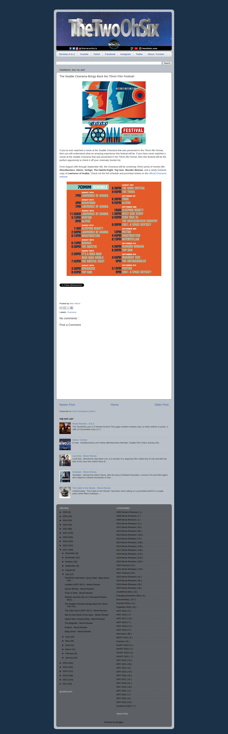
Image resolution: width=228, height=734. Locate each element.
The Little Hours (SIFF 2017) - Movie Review (86, 610)
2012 (65, 679)
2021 (65, 533)
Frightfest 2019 (123, 607)
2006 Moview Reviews (127, 512)
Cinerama (71, 312)
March (68, 649)
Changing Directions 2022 (129, 595)
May (67, 641)
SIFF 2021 (121, 691)
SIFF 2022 (121, 694)
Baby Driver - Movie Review (78, 631)
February (69, 653)
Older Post (162, 404)
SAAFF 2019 (122, 652)
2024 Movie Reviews (126, 584)
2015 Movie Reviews (126, 542)
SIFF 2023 (121, 698)
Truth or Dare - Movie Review (79, 593)
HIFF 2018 (121, 622)
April (67, 645)
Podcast (120, 641)
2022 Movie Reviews (126, 577)
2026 (65, 512)
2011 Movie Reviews (126, 527)
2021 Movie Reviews (126, 569)
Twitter (139, 54)
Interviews (121, 634)
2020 (65, 537)
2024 (65, 520)
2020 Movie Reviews (126, 561)
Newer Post (67, 404)
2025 (65, 516)
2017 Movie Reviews (126, 550)
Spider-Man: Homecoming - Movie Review (85, 619)
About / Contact (156, 54)
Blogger (119, 722)
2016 (65, 663)
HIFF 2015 (121, 611)
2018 (65, 545)
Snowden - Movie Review (84, 472)
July (67, 574)
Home (115, 404)
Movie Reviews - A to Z (83, 423)
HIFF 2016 (121, 614)
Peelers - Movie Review (76, 627)
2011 (65, 684)
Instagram (125, 54)
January (69, 658)
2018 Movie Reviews (126, 554)
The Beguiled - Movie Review (79, 623)
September (70, 566)
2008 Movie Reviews (126, 516)
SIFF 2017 (121, 679)
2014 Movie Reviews (126, 538)
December (70, 553)
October (69, 561)
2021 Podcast (123, 573)
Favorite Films (123, 603)
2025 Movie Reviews (126, 588)
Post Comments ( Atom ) (84, 411)
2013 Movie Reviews (126, 535)
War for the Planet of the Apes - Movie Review (86, 615)
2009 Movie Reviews (126, 520)
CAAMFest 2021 (124, 592)
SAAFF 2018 (122, 649)
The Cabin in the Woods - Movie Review (91, 488)
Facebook (110, 54)
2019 (65, 541)
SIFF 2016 (121, 675)
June (67, 637)
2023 (65, 524)
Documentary (123, 599)
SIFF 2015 (121, 671)
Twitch (96, 54)
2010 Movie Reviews (126, 523)
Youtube (84, 54)
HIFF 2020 (121, 630)
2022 (65, 529)
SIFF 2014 (121, 668)
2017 (65, 550)
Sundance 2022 (124, 706)
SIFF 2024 (121, 702)
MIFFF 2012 (122, 637)
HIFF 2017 (121, 618)
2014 (65, 671)
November (70, 557)
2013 (65, 675)
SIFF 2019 (121, 687)
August (69, 570)
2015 (65, 667)
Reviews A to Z (67, 54)
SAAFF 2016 (122, 645)
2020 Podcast (123, 565)
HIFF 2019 (121, 626)
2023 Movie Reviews (126, 580)
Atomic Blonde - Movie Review (79, 589)
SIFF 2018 (121, 683)
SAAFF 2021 (122, 656)
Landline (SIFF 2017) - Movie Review (82, 584)
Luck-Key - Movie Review (84, 456)
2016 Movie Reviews (126, 546)
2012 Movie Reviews (126, 531)
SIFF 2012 (121, 660)
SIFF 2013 (121, 664)
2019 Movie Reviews (126, 557)
